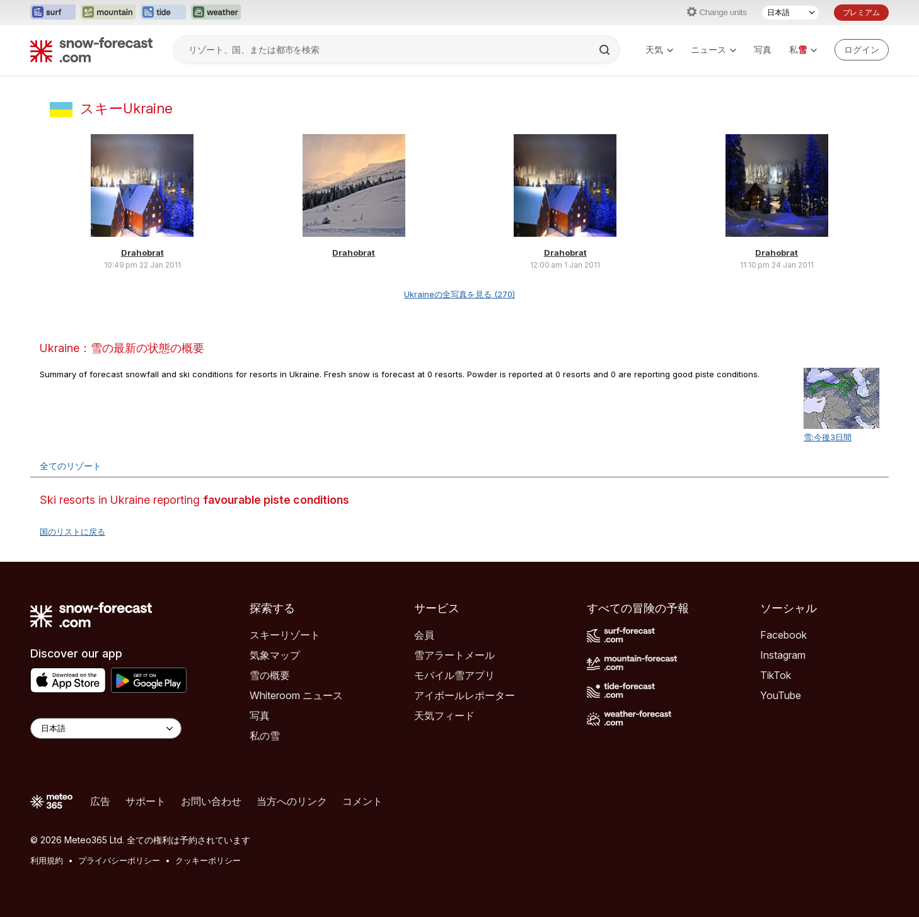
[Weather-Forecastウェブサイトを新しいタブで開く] (216, 12)
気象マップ (275, 655)
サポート (145, 801)
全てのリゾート (70, 465)
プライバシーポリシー (119, 860)
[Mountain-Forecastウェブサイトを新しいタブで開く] (108, 12)
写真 (763, 49)
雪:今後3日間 (828, 437)
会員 (424, 635)
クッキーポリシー (208, 860)
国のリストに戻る (72, 532)
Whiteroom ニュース (296, 695)
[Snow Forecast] (91, 49)
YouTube (780, 695)
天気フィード (444, 715)
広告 (100, 801)
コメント (362, 801)
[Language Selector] (106, 728)
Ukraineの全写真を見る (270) (459, 294)
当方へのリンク (292, 801)
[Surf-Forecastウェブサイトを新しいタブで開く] (53, 12)
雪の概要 (270, 675)
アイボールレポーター (464, 695)
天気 (659, 49)
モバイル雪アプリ (454, 675)
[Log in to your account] (862, 49)
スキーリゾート (285, 635)
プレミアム (861, 12)
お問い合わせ (211, 801)
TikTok (775, 675)
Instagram (783, 655)
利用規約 (46, 860)
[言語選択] (790, 13)
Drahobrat (142, 253)
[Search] (606, 50)
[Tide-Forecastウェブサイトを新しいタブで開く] (163, 12)
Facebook (783, 635)
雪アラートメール (454, 655)
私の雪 (265, 735)
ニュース (713, 49)
